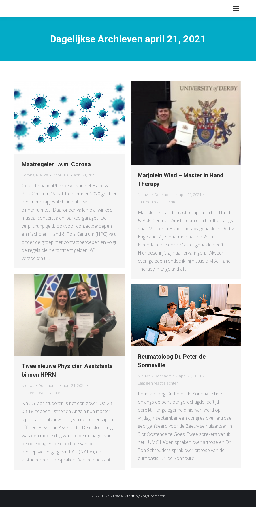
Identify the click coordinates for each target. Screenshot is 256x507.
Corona (28, 175)
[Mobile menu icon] (236, 8)
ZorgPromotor (152, 496)
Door (61, 175)
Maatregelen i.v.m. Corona (56, 164)
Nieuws (42, 175)
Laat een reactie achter (158, 201)
